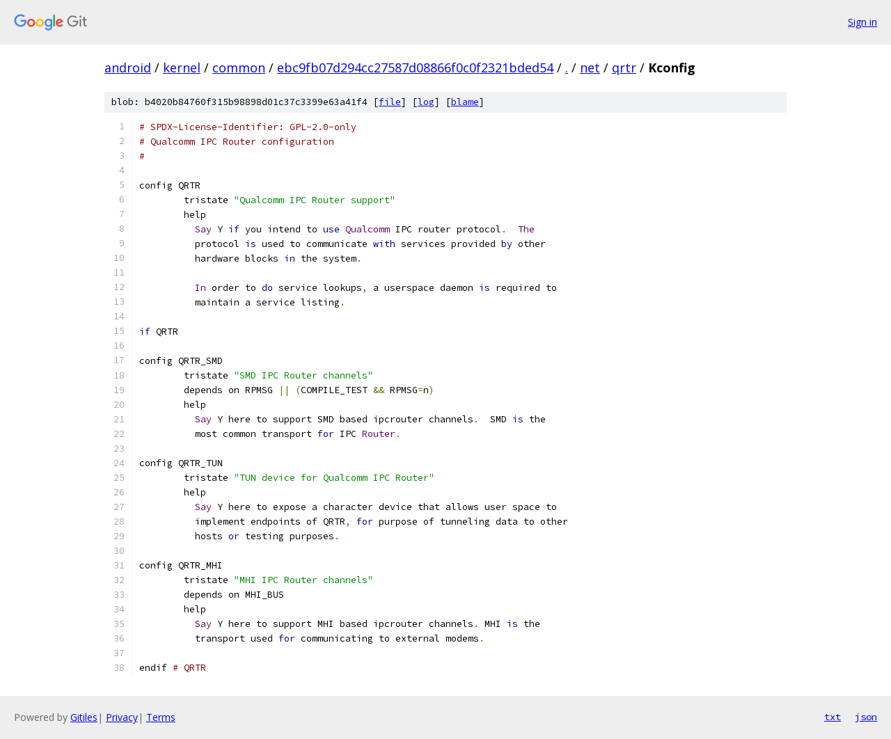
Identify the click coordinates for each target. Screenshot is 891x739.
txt (832, 716)
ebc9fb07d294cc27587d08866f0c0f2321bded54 (415, 67)
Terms (160, 717)
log (426, 102)
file (390, 102)
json (866, 716)
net (590, 67)
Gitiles (83, 717)
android (127, 67)
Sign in (862, 22)
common (238, 67)
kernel (181, 67)
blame (465, 102)
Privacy (122, 717)
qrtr (624, 67)
